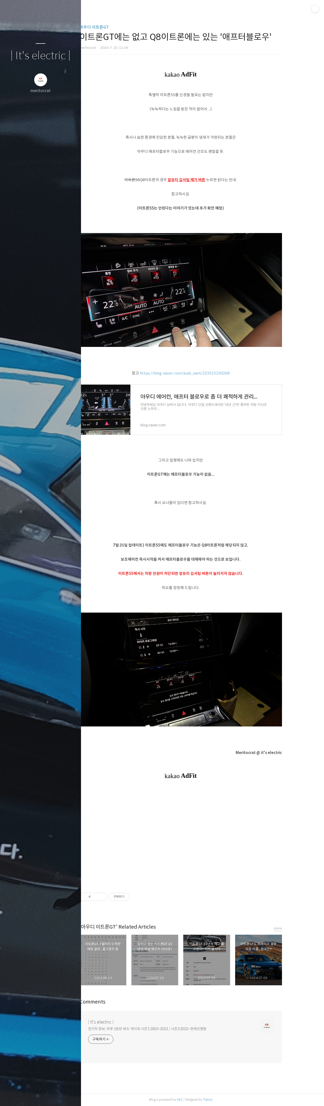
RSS (51, 1096)
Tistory (226, 1099)
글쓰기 (11, 1096)
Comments (111, 1002)
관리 (71, 1096)
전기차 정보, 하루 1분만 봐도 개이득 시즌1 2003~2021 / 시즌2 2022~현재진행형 (166, 1029)
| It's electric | (40, 56)
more (296, 928)
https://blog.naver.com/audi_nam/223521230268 (203, 373)
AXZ (198, 1099)
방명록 (31, 1096)
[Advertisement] (199, 835)
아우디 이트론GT (112, 27)
